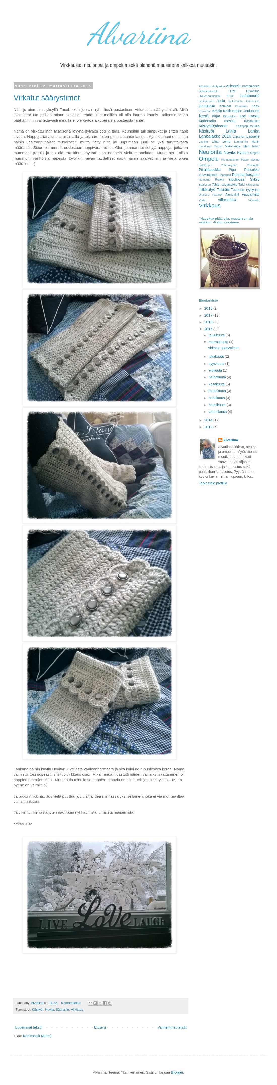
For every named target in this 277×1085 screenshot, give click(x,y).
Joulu (221, 101)
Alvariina (138, 34)
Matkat (218, 146)
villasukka (227, 199)
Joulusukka (252, 101)
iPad (230, 96)
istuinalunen (206, 101)
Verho (202, 200)
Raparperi (225, 174)
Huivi (232, 91)
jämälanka (207, 106)
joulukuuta (217, 335)
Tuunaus (237, 190)
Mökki (255, 146)
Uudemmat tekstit (28, 1027)
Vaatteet (217, 194)
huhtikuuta (217, 398)
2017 (208, 315)
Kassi (255, 106)
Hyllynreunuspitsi (209, 95)
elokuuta (216, 370)
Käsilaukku (251, 121)
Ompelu (209, 159)
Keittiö (217, 111)
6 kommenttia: (71, 1003)
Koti (242, 116)
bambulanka (250, 86)
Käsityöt (37, 1009)
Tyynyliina (252, 190)
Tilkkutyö (207, 189)
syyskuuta (217, 363)
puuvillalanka (208, 175)
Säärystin (62, 1009)
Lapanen (239, 136)
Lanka (253, 131)
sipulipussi (237, 179)
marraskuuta (219, 342)
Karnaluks (241, 106)
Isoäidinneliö (249, 96)
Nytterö (243, 153)
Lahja (231, 131)
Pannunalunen (230, 159)
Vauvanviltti (250, 194)
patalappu (205, 165)
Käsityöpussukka (247, 126)
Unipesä (204, 194)
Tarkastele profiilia (213, 483)
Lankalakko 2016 (215, 136)
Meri (246, 146)
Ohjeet (254, 153)
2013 (208, 427)
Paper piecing (250, 159)
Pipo (232, 170)
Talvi (241, 184)
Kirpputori (229, 116)
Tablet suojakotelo (224, 184)
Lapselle (252, 136)
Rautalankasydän (245, 175)
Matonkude (232, 146)
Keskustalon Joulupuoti (241, 111)
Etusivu (100, 1027)
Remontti (204, 179)
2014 (208, 420)
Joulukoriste (235, 101)
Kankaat (225, 106)
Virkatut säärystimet (47, 97)
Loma (226, 141)
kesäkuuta (217, 384)
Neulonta (210, 152)
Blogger (177, 1072)
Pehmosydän (229, 165)
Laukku (203, 141)
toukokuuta (218, 391)
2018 (208, 308)
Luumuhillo (241, 141)
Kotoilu (254, 116)
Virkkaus (77, 1009)
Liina (215, 141)
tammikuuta (218, 412)
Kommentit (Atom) (37, 1036)
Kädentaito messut (217, 121)
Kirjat (216, 116)
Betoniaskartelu (208, 91)
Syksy (254, 179)
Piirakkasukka (210, 170)
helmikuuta (218, 405)
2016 (208, 322)
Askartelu (233, 86)
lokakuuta (217, 356)
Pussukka (251, 170)
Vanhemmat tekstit (172, 1027)
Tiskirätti (223, 190)
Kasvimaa (205, 111)
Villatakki (253, 200)
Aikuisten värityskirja (212, 86)
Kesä (204, 116)
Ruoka (219, 179)
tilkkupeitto (252, 184)
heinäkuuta (218, 377)
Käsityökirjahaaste (213, 126)
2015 (208, 329)
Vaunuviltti (232, 194)
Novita (49, 1009)
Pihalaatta (253, 165)
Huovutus (252, 91)
